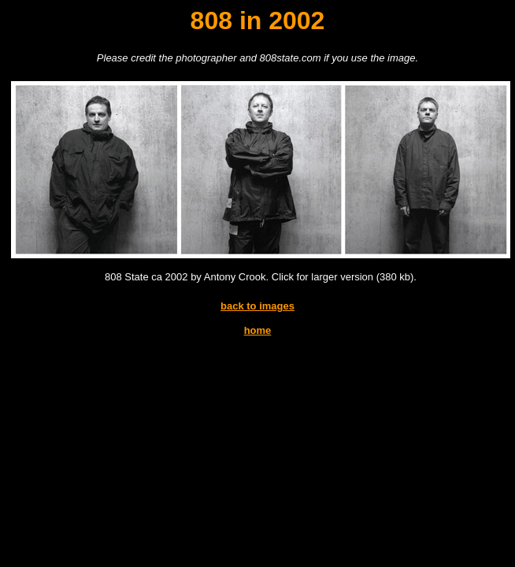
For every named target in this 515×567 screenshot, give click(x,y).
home (258, 330)
